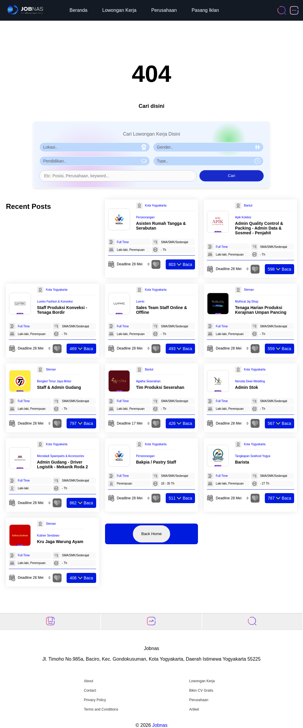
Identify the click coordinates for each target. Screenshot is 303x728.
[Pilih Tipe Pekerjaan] (208, 161)
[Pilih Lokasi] (94, 147)
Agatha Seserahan (148, 381)
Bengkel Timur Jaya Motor (54, 381)
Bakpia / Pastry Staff (156, 462)
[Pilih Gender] (208, 147)
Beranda (79, 10)
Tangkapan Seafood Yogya (252, 456)
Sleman (249, 289)
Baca (180, 264)
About (88, 681)
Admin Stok (246, 387)
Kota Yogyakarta (156, 205)
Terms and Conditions (101, 709)
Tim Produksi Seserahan (160, 387)
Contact (90, 690)
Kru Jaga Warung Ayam (60, 541)
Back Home (151, 534)
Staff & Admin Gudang (59, 387)
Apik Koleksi (243, 217)
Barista (242, 462)
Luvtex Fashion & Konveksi (55, 301)
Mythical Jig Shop (246, 301)
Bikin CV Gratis (201, 690)
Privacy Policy (95, 700)
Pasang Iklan (205, 10)
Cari (231, 175)
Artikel (194, 709)
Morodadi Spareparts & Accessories (60, 456)
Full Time (123, 242)
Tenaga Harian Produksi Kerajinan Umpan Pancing (260, 310)
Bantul (248, 205)
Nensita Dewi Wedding (250, 381)
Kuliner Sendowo (48, 535)
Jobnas (159, 725)
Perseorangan (145, 217)
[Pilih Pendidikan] (94, 161)
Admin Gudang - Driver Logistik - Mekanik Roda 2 (62, 464)
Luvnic (140, 301)
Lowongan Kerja (119, 10)
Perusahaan (164, 10)
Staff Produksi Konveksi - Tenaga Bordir (62, 310)
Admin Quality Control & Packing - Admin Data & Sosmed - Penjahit (259, 228)
